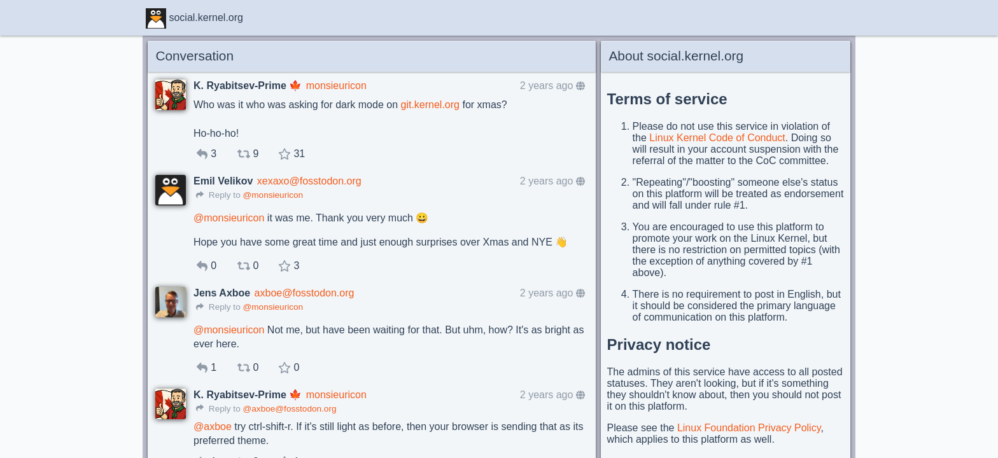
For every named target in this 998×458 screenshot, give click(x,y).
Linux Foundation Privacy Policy (749, 427)
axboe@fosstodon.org (305, 293)
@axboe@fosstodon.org (289, 408)
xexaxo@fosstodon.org (309, 181)
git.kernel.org (430, 104)
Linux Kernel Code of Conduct (717, 137)
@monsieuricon (272, 195)
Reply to (218, 195)
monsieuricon (336, 85)
